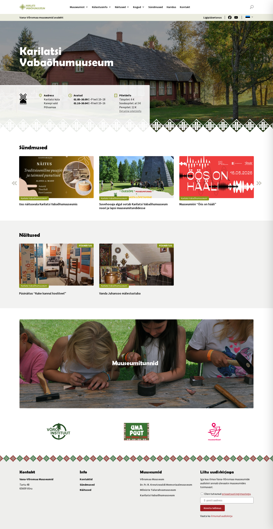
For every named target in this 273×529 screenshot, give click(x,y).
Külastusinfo (100, 7)
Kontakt (185, 7)
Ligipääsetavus (212, 17)
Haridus (171, 7)
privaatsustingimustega (236, 494)
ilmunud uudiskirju (221, 516)
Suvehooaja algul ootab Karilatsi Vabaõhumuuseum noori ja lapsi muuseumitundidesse (133, 206)
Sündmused (155, 7)
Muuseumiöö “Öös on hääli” (197, 204)
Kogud (137, 7)
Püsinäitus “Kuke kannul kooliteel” (42, 293)
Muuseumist (77, 7)
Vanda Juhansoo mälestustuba (120, 293)
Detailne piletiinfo (130, 111)
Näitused (120, 7)
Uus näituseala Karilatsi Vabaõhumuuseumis (48, 204)
